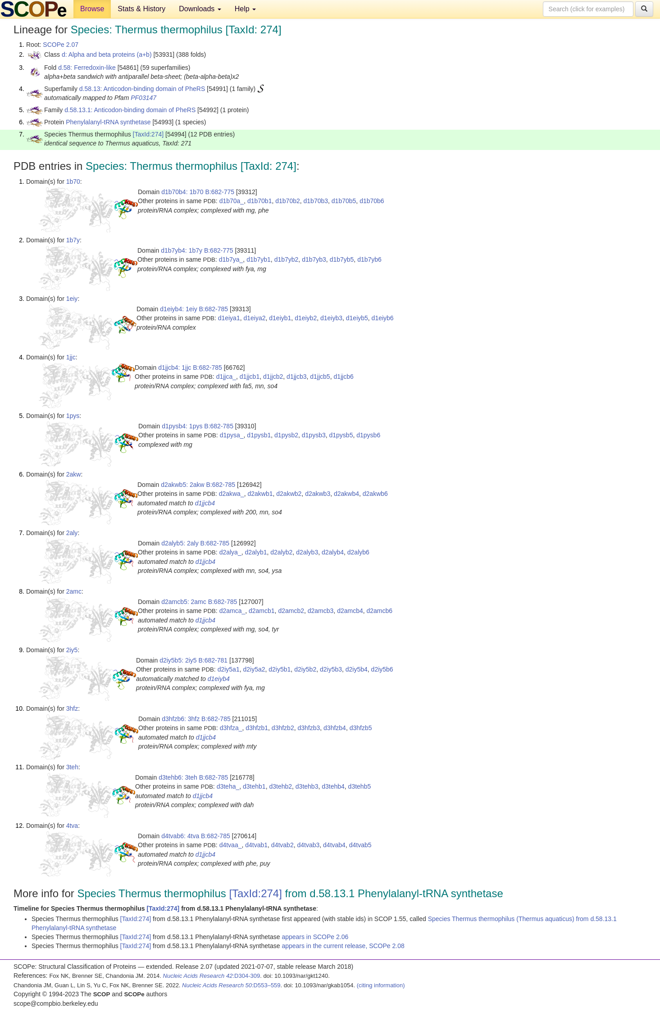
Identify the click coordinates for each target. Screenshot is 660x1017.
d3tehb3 (307, 786)
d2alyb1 (256, 552)
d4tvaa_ (230, 845)
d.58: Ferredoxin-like (87, 67)
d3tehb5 (359, 786)
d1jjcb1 (249, 376)
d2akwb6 (375, 493)
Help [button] (245, 9)
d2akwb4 (346, 493)
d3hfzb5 (361, 727)
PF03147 (143, 97)
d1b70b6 (372, 200)
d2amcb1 (262, 610)
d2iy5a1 (229, 669)
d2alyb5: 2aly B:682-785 (195, 543)
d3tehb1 (254, 786)
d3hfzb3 (308, 727)
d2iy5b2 (305, 669)
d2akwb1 (260, 493)
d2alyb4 (333, 552)
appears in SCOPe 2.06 (315, 936)
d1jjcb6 (343, 376)
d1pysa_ (232, 435)
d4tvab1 (256, 845)
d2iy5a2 (254, 669)
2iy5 (72, 650)
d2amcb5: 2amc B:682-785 (199, 601)
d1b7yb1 (258, 259)
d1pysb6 (368, 435)
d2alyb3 (307, 552)
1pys (73, 415)
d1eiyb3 (331, 318)
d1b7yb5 (342, 259)
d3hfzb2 (283, 727)
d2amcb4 (350, 610)
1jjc (71, 357)
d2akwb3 (317, 493)
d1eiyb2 (306, 318)
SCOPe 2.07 (60, 44)
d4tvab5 (360, 845)
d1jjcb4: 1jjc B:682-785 (190, 367)
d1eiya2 (254, 318)
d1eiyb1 (280, 318)
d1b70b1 (259, 200)
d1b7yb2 (286, 259)
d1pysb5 (341, 435)
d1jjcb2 (273, 376)
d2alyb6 (358, 552)
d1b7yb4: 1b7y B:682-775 (197, 250)
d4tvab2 (282, 845)
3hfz (72, 708)
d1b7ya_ (231, 259)
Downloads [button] (200, 9)
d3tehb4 (333, 786)
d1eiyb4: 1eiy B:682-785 (194, 309)
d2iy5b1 (280, 669)
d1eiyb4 (219, 678)
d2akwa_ (231, 493)
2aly (72, 532)
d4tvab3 (308, 845)
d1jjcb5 (320, 376)
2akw (73, 474)
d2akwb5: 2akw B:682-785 (198, 484)
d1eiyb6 (383, 318)
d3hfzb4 (334, 727)
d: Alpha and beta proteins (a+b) (107, 54)
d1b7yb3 (314, 259)
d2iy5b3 (331, 669)
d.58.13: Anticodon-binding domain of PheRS (142, 88)
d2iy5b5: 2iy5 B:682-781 (193, 660)
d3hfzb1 (257, 727)
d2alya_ (230, 552)
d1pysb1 (259, 435)
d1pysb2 (286, 435)
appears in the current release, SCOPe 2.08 (343, 945)
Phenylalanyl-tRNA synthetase (108, 122)
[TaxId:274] (148, 134)
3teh (72, 767)
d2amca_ (232, 610)
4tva (72, 825)
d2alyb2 (281, 552)
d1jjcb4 (205, 503)
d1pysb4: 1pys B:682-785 (197, 426)
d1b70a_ (231, 200)
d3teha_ (228, 786)
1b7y (73, 240)
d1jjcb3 (296, 376)
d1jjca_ (226, 376)
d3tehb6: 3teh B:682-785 (193, 777)
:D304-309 (211, 975)
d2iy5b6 (382, 669)
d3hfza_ (231, 727)
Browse (92, 9)
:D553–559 (231, 985)
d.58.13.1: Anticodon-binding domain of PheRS (130, 110)
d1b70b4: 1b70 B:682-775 (197, 191)
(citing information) (381, 985)
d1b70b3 (316, 200)
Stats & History (141, 9)
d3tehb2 (280, 786)
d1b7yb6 (369, 259)
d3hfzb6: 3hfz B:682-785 (196, 718)
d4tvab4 (334, 845)
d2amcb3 (321, 610)
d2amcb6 (380, 610)
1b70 (73, 181)
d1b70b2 (287, 200)
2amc (74, 591)
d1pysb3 (314, 435)
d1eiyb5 (357, 318)
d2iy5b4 (357, 669)
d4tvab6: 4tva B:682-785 (195, 836)
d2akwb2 (288, 493)
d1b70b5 (344, 200)
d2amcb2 (291, 610)
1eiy (72, 298)
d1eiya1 (229, 318)
